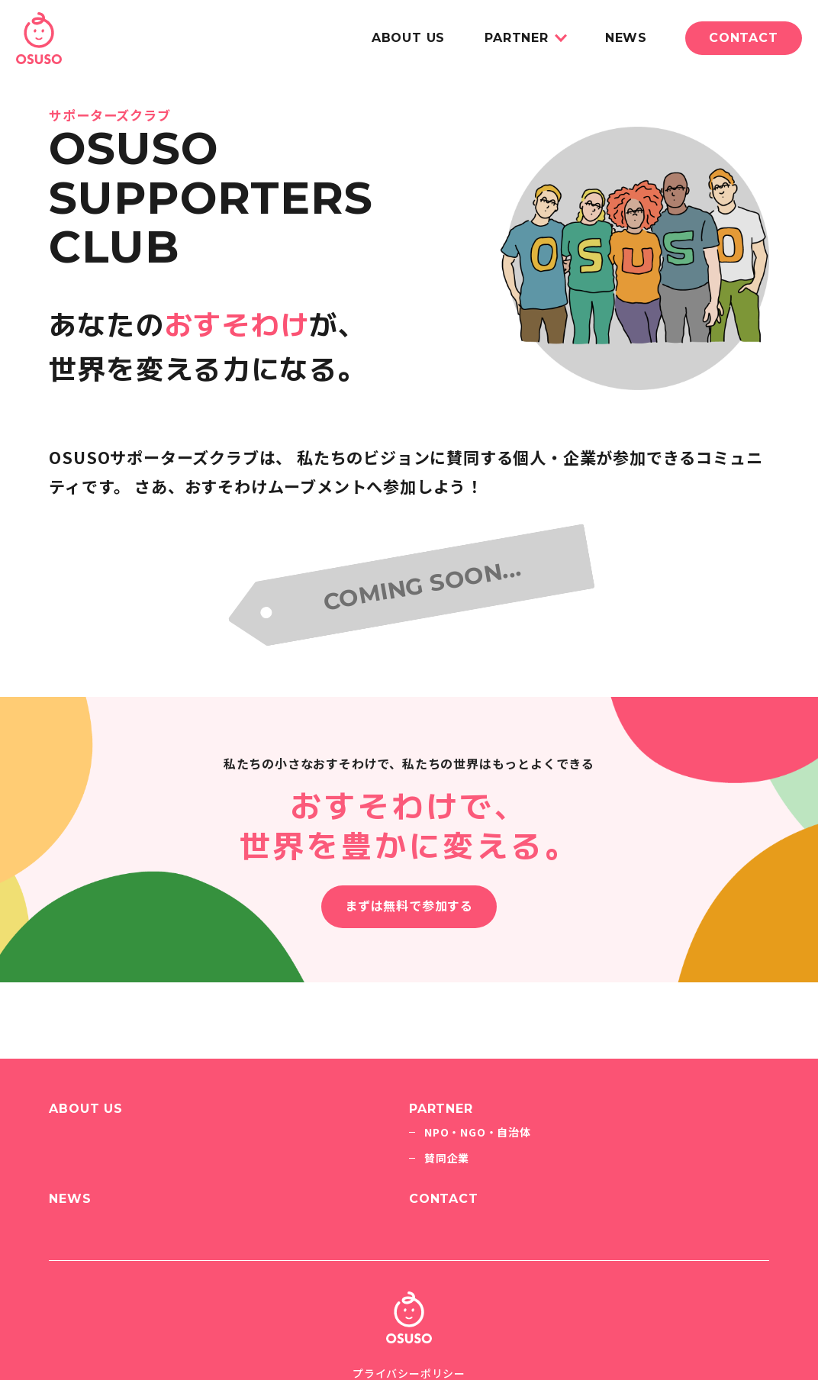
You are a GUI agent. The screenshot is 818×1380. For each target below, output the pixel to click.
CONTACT (743, 38)
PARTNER (517, 38)
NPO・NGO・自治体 (477, 1132)
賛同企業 (446, 1158)
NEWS (626, 38)
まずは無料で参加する (409, 906)
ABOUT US (408, 38)
